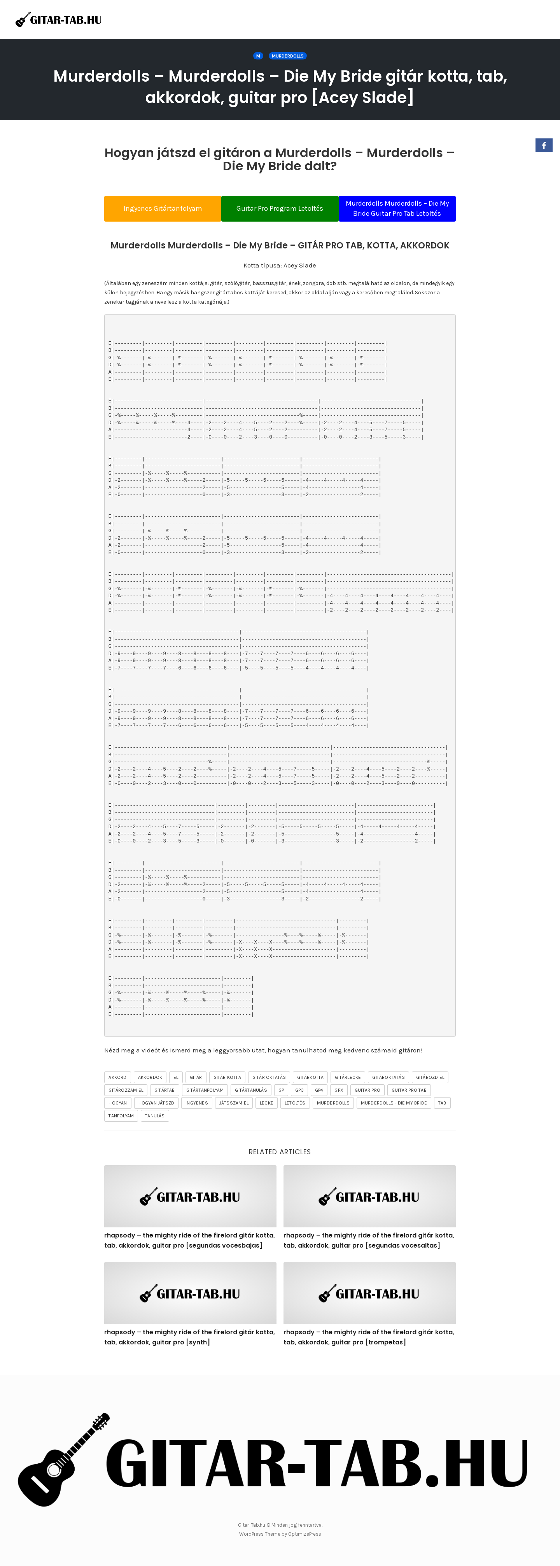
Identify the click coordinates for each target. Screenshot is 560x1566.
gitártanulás (251, 1102)
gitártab (164, 1102)
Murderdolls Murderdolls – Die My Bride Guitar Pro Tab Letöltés (404, 213)
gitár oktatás (269, 1089)
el (175, 1089)
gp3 (299, 1102)
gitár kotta (227, 1089)
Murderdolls (288, 56)
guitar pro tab (409, 1102)
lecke (266, 1114)
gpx (338, 1102)
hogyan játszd (156, 1114)
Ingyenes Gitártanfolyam (156, 213)
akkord (117, 1089)
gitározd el (430, 1089)
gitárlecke (348, 1089)
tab (442, 1114)
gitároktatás (388, 1089)
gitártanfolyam (205, 1102)
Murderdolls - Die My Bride (394, 1114)
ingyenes (197, 1114)
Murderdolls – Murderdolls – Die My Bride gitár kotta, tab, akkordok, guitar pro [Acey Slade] (280, 86)
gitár (196, 1089)
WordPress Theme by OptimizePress (280, 1534)
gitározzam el (125, 1102)
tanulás (154, 1127)
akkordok (150, 1089)
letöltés (295, 1114)
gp (281, 1102)
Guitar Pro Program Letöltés (279, 213)
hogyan (117, 1114)
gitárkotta (310, 1089)
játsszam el (233, 1114)
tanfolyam (121, 1127)
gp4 (319, 1102)
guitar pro (367, 1102)
